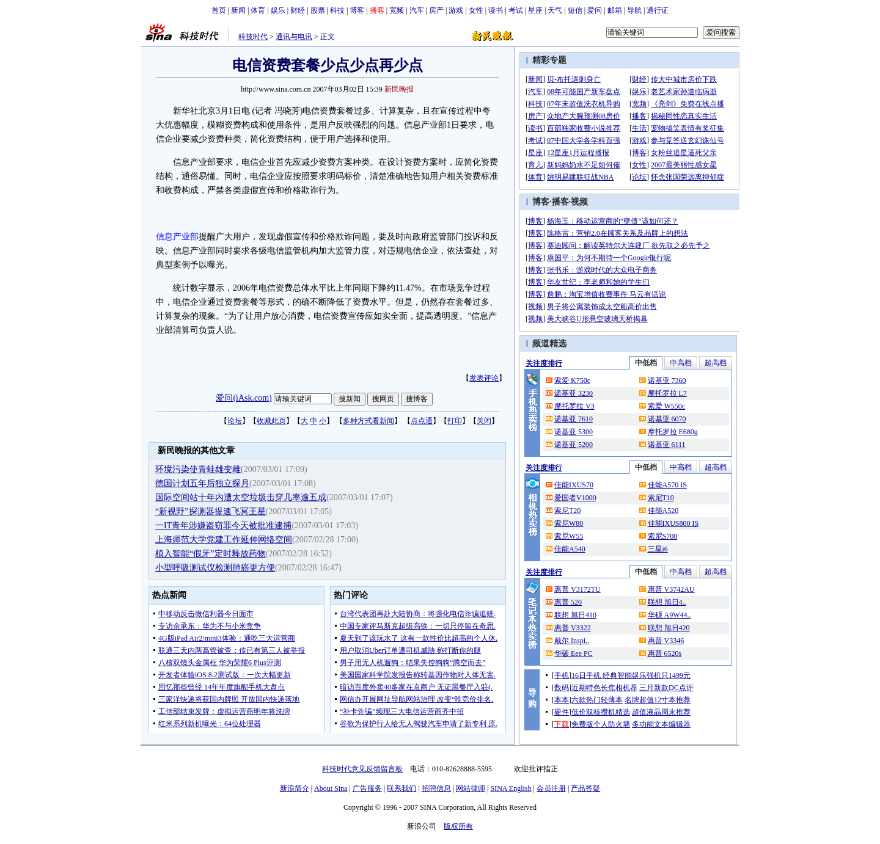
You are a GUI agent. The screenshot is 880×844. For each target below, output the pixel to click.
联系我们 (401, 788)
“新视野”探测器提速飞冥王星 (210, 511)
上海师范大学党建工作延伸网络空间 (223, 539)
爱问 (594, 10)
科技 (337, 10)
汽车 (416, 10)
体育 (258, 10)
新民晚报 (399, 89)
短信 (575, 10)
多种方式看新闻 (368, 421)
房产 (436, 10)
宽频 (396, 10)
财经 (297, 10)
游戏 (456, 10)
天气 (555, 10)
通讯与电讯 (294, 36)
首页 (218, 10)
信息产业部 (177, 236)
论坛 (234, 421)
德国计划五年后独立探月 (202, 483)
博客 (357, 10)
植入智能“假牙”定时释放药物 (210, 553)
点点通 (422, 421)
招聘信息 (436, 788)
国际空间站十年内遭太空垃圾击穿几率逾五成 (240, 497)
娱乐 (278, 10)
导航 (634, 10)
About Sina (330, 788)
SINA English (510, 788)
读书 (495, 10)
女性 (476, 10)
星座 (535, 10)
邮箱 (614, 10)
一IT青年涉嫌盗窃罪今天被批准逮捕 (223, 525)
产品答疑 (585, 788)
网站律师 (470, 788)
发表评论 (484, 378)
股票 (317, 10)
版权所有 (458, 826)
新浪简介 (294, 788)
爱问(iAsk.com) (243, 397)
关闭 (484, 421)
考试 (515, 10)
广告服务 (367, 788)
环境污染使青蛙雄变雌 (198, 469)
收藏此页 (271, 421)
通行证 (658, 10)
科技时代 (253, 36)
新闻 (238, 10)
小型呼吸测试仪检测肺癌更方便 (215, 567)
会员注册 (551, 788)
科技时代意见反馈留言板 (362, 769)
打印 (454, 421)
